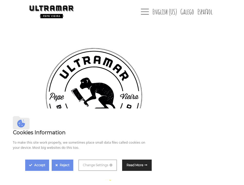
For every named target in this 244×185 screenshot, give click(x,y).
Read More (134, 165)
